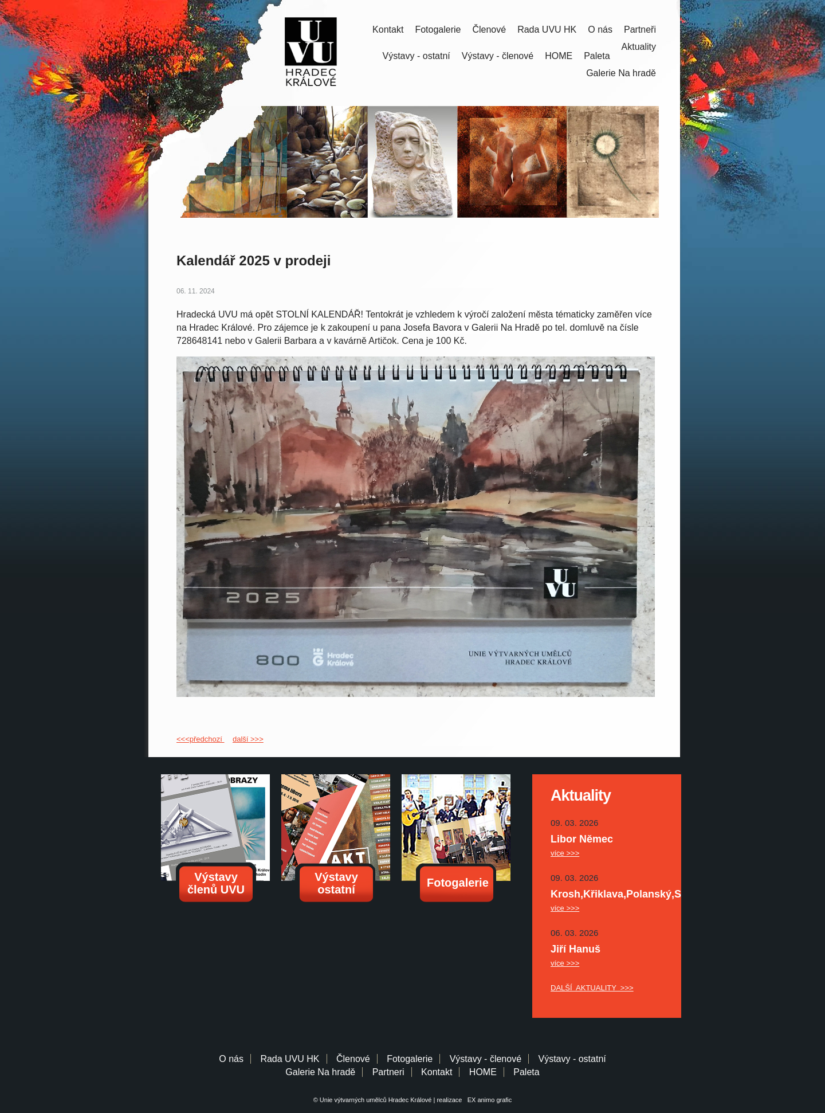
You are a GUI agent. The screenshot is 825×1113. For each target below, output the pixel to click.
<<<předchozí (200, 739)
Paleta (597, 56)
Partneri (388, 1072)
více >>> (565, 853)
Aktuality (639, 47)
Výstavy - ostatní (416, 56)
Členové (489, 29)
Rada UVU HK (546, 29)
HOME (558, 56)
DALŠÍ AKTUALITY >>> (592, 987)
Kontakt (387, 29)
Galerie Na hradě (320, 1072)
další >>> (248, 739)
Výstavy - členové (497, 56)
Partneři (640, 29)
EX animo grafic (488, 1099)
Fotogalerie (438, 29)
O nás (600, 29)
